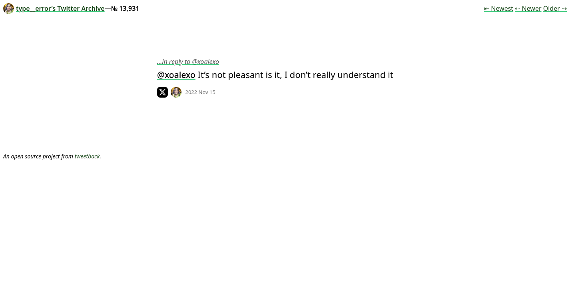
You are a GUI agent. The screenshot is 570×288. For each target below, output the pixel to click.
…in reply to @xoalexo (188, 61)
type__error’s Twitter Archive (54, 8)
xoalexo (180, 74)
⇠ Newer (528, 8)
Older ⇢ (555, 8)
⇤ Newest (498, 8)
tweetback (87, 156)
